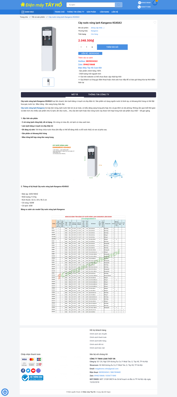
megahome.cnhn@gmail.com (106, 369)
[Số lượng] (86, 47)
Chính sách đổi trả (97, 344)
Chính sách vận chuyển (99, 334)
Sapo (109, 392)
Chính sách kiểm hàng (98, 341)
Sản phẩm (92, 12)
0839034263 (91, 61)
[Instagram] (38, 370)
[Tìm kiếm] (118, 4)
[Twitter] (28, 370)
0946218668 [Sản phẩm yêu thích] (144, 3)
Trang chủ (60, 12)
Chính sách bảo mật (97, 348)
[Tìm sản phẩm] (90, 4)
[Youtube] (33, 370)
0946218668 (89, 64)
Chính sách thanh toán (98, 337)
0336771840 (111, 376)
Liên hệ (115, 12)
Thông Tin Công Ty (75, 12)
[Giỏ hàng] (154, 3)
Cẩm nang (104, 12)
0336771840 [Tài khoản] (144, 7)
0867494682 (116, 372)
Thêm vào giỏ (112, 47)
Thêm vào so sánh (85, 58)
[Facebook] (23, 370)
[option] (48, 48)
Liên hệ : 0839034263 (92, 53)
